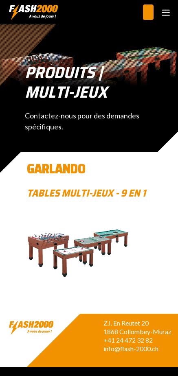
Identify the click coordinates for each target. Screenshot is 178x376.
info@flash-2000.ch (130, 348)
